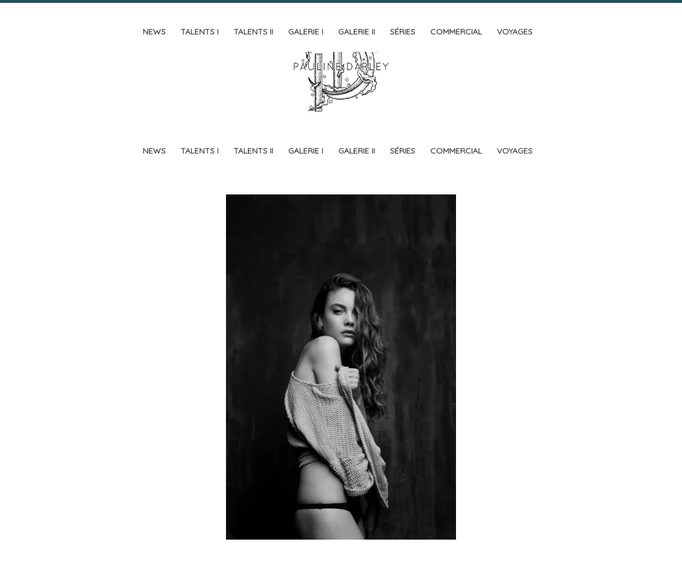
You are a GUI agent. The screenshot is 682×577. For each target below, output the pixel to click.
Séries (402, 31)
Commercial (456, 31)
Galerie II (356, 31)
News (154, 31)
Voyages (514, 31)
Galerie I (305, 31)
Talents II (253, 31)
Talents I (200, 31)
